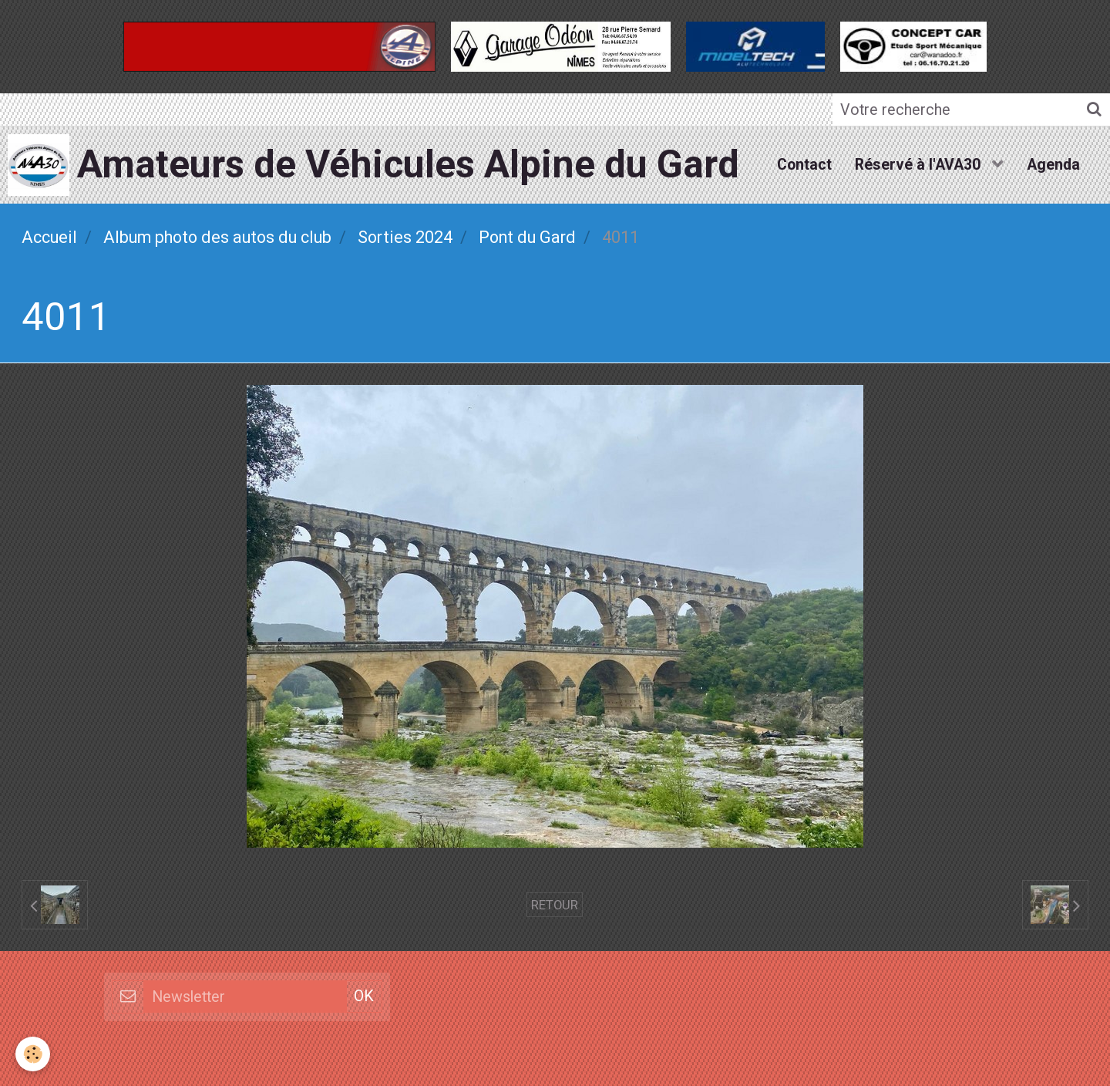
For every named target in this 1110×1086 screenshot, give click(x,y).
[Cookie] (32, 1054)
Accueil (49, 237)
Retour (554, 904)
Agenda (1053, 165)
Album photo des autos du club (217, 237)
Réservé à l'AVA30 (919, 165)
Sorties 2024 (405, 237)
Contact (804, 165)
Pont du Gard (527, 237)
